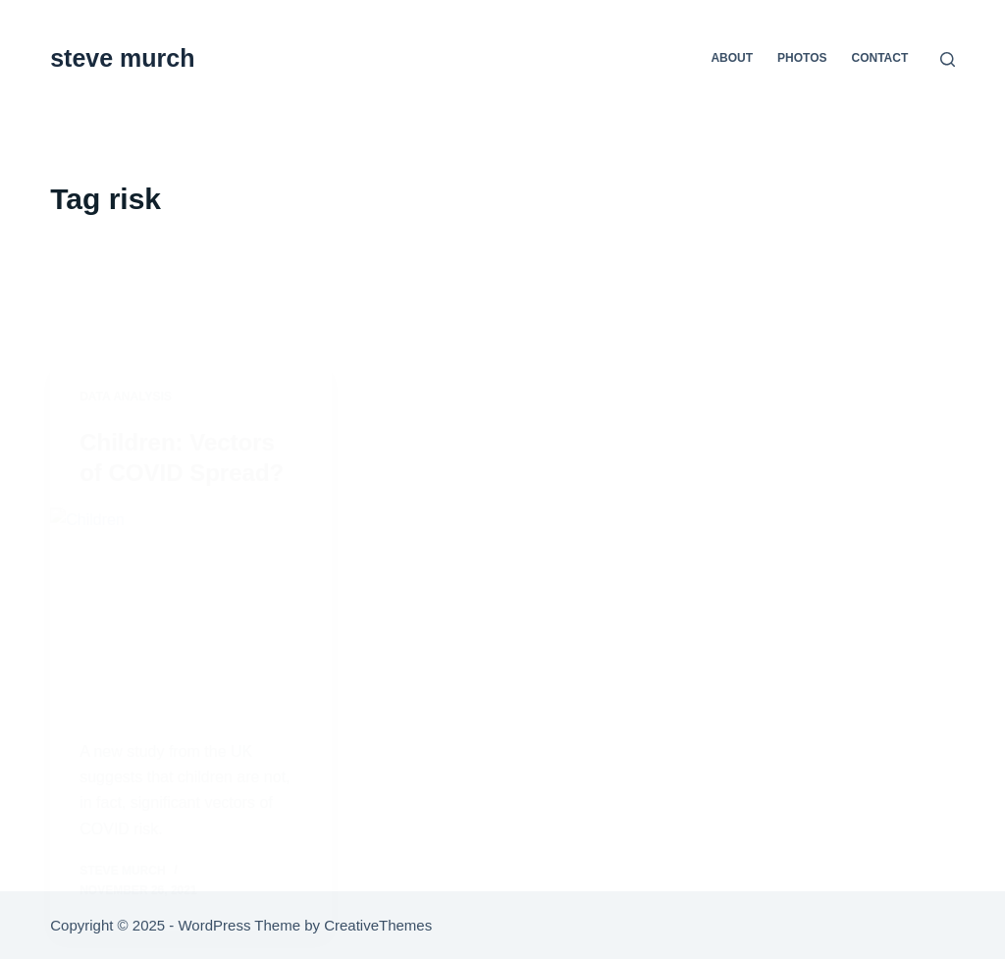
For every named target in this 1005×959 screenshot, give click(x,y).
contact (880, 58)
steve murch (122, 58)
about (732, 58)
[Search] (947, 59)
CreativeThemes (378, 925)
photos (801, 58)
